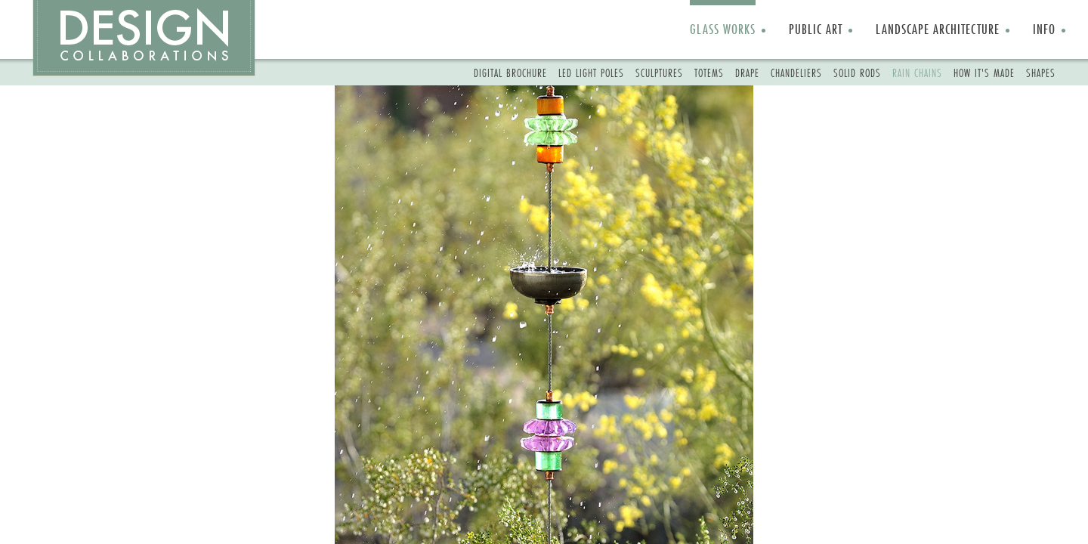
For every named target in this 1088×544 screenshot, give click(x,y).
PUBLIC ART (815, 29)
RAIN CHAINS (917, 73)
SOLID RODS (857, 73)
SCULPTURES (659, 73)
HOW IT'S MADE (984, 73)
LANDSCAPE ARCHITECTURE (938, 29)
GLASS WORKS (723, 29)
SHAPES (1041, 73)
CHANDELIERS (796, 73)
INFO (1044, 29)
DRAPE (747, 73)
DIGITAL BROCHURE (510, 73)
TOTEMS (709, 73)
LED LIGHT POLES (591, 73)
